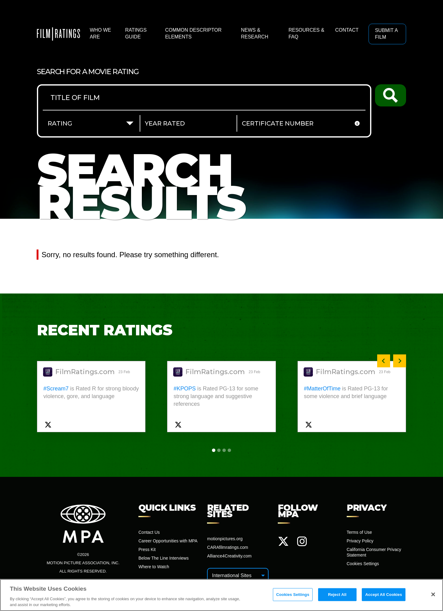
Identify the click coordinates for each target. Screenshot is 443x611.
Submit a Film (386, 34)
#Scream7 (56, 388)
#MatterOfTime (322, 388)
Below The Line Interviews (163, 558)
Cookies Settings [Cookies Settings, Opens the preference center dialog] (292, 594)
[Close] (433, 594)
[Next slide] (399, 360)
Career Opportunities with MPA (168, 540)
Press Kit (147, 549)
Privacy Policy (360, 540)
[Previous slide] (383, 360)
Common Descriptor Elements (193, 33)
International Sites (231, 575)
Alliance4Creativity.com (229, 555)
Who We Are (100, 33)
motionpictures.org (224, 538)
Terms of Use (359, 532)
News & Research (254, 33)
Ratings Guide (136, 33)
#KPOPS (185, 388)
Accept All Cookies (383, 594)
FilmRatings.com (85, 372)
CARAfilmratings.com (227, 547)
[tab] (213, 450)
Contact (346, 30)
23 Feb (124, 372)
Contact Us (149, 532)
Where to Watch (153, 566)
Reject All (337, 594)
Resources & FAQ (306, 33)
